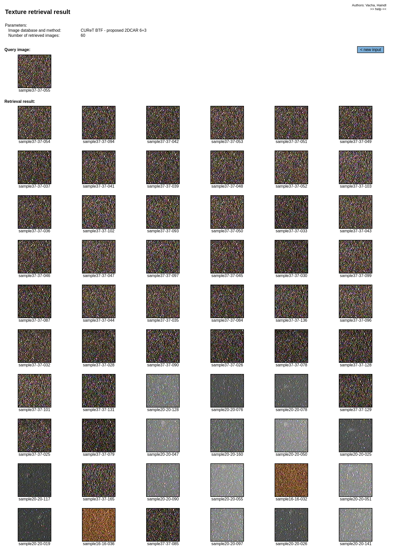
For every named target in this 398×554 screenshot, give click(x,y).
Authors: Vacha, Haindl (369, 5)
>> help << (378, 9)
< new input (370, 49)
